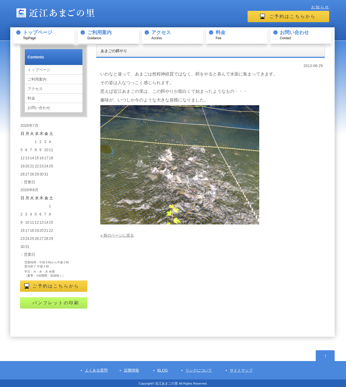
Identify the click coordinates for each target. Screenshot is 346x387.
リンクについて (198, 370)
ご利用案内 (37, 79)
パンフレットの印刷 (55, 302)
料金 (31, 98)
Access (176, 34)
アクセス (35, 89)
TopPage (48, 34)
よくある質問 (96, 370)
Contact (305, 34)
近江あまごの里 (166, 383)
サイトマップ (241, 370)
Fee (241, 34)
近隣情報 (131, 370)
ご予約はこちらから (292, 16)
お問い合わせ (39, 107)
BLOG (162, 370)
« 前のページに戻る (117, 235)
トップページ (39, 70)
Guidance (112, 34)
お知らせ (320, 7)
